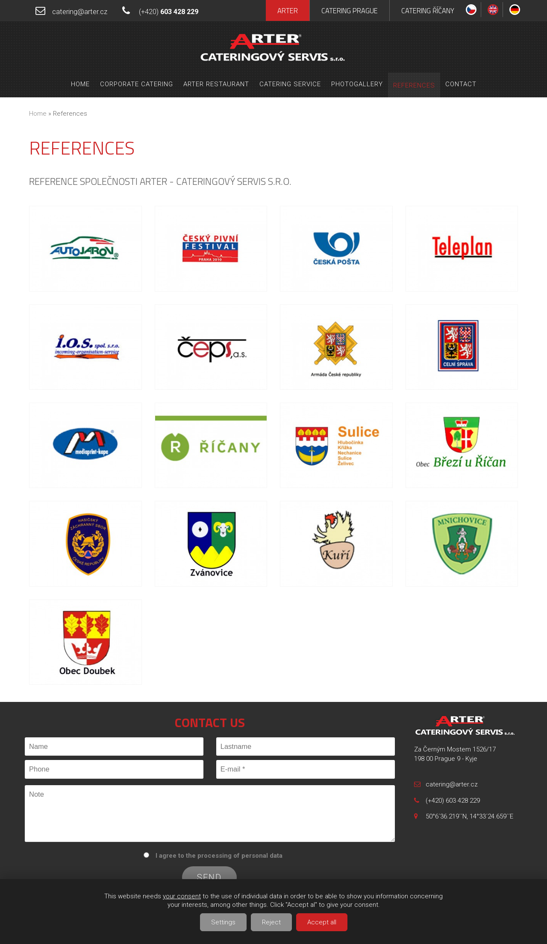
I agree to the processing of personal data (219, 855)
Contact (460, 84)
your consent (182, 896)
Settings (223, 922)
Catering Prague (349, 10)
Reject (271, 922)
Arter (287, 10)
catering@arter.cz (79, 12)
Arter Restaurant (216, 84)
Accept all (321, 922)
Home (80, 84)
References (414, 85)
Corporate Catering (136, 84)
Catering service (290, 84)
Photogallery (357, 84)
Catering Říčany (427, 10)
